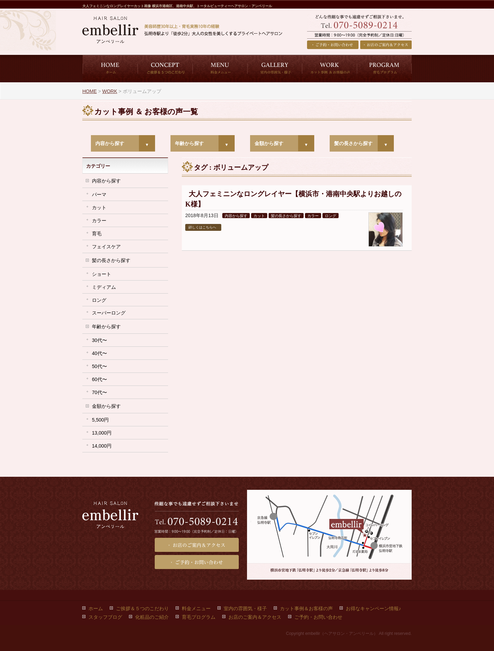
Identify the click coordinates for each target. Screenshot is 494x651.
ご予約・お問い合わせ (332, 44)
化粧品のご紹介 (152, 617)
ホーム (96, 608)
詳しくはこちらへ (202, 227)
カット (259, 216)
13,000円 (101, 433)
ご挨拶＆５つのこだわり (142, 608)
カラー (313, 216)
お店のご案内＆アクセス (386, 44)
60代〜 (99, 379)
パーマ (99, 194)
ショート (101, 274)
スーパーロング (109, 313)
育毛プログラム (198, 617)
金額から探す (269, 143)
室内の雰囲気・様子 (245, 608)
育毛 (97, 233)
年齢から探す (189, 143)
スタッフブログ (105, 617)
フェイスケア (106, 246)
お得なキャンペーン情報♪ (373, 608)
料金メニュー (196, 608)
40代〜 (99, 353)
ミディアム (104, 287)
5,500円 (100, 420)
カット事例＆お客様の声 (306, 608)
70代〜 (99, 392)
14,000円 (101, 446)
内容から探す (109, 143)
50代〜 (99, 366)
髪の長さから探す (353, 143)
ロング (330, 216)
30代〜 (99, 340)
